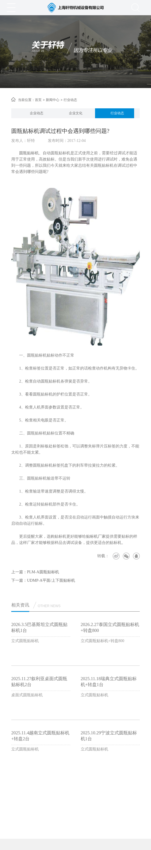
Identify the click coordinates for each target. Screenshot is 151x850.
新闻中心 (52, 100)
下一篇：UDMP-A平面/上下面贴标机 (43, 580)
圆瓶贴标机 (29, 153)
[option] (36, 113)
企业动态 (36, 113)
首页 (38, 100)
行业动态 (117, 113)
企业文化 (75, 113)
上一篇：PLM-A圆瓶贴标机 (35, 572)
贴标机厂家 (96, 536)
